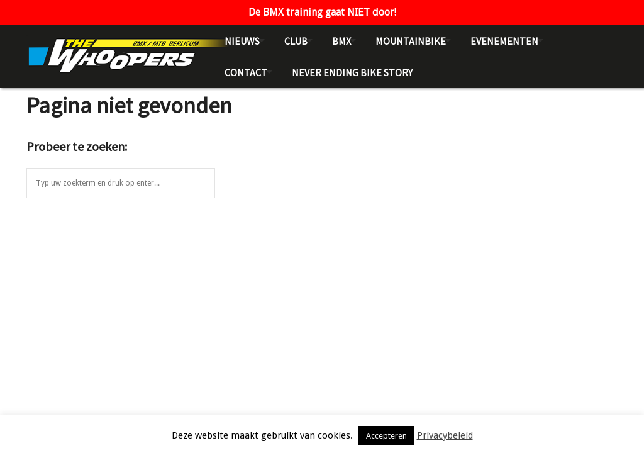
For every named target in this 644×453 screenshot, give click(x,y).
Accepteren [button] (386, 435)
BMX (341, 41)
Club (296, 41)
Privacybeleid (445, 435)
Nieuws (242, 41)
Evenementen (504, 41)
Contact (246, 72)
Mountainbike (410, 41)
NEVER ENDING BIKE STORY (352, 72)
